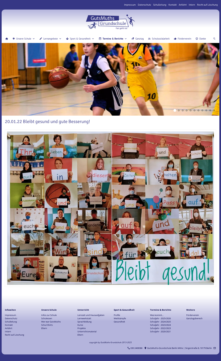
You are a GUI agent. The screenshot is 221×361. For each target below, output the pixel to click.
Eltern (44, 328)
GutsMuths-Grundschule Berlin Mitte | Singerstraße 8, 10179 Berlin (178, 348)
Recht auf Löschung (207, 4)
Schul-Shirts (47, 324)
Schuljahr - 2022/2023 (160, 328)
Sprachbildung (84, 321)
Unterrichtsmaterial (86, 331)
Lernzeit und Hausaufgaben (90, 315)
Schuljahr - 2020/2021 (160, 331)
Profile (117, 315)
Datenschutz (144, 4)
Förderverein (192, 315)
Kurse (80, 324)
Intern (192, 4)
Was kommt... (156, 315)
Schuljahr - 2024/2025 (160, 321)
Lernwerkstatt (84, 318)
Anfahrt (183, 4)
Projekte (81, 328)
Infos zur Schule (49, 315)
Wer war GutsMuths (51, 321)
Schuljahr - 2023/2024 (160, 324)
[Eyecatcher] (198, 110)
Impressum (130, 4)
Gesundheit (119, 321)
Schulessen (46, 318)
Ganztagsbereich (194, 318)
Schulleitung (159, 4)
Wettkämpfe (120, 318)
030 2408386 (135, 348)
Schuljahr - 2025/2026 (160, 318)
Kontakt (172, 4)
